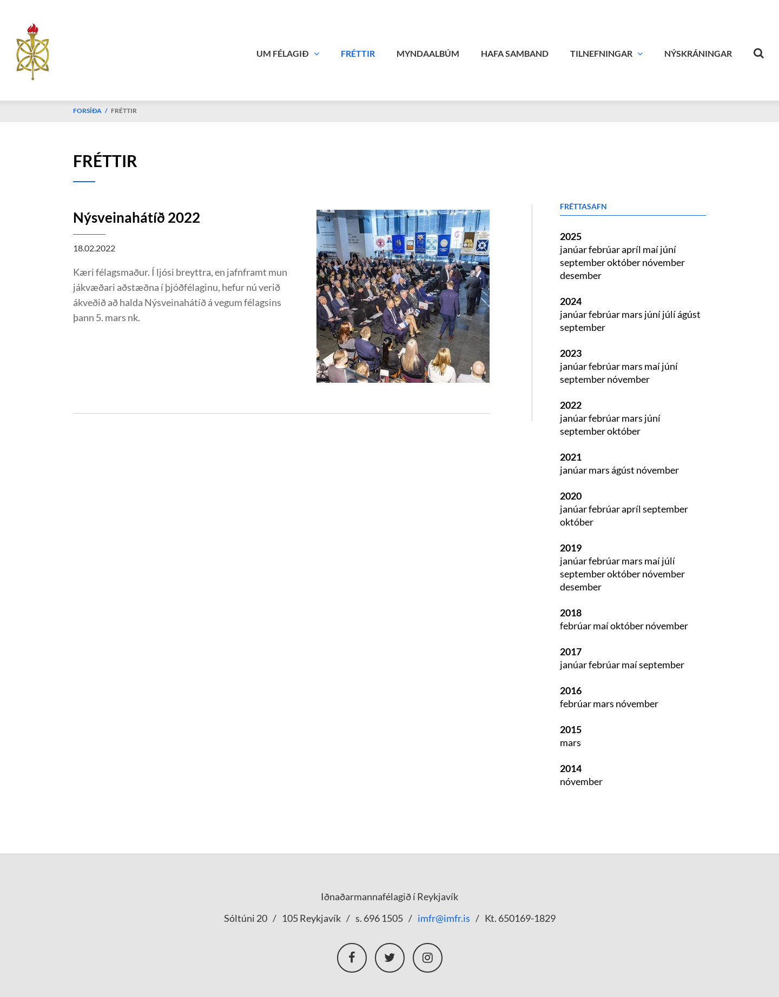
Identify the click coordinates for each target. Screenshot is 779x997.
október (624, 262)
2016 (571, 690)
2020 (571, 496)
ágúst (689, 314)
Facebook (352, 958)
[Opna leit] (759, 51)
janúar (574, 249)
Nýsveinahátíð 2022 (136, 217)
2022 (571, 405)
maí (651, 249)
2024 (571, 301)
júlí (669, 314)
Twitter (390, 958)
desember (581, 275)
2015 (571, 729)
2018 (571, 613)
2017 (571, 651)
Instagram (428, 958)
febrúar (605, 249)
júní (668, 249)
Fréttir (124, 111)
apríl (632, 249)
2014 (571, 768)
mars (633, 314)
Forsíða (87, 111)
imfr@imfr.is (444, 918)
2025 (571, 236)
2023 (571, 353)
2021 (571, 457)
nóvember (663, 262)
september (583, 262)
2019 (571, 548)
